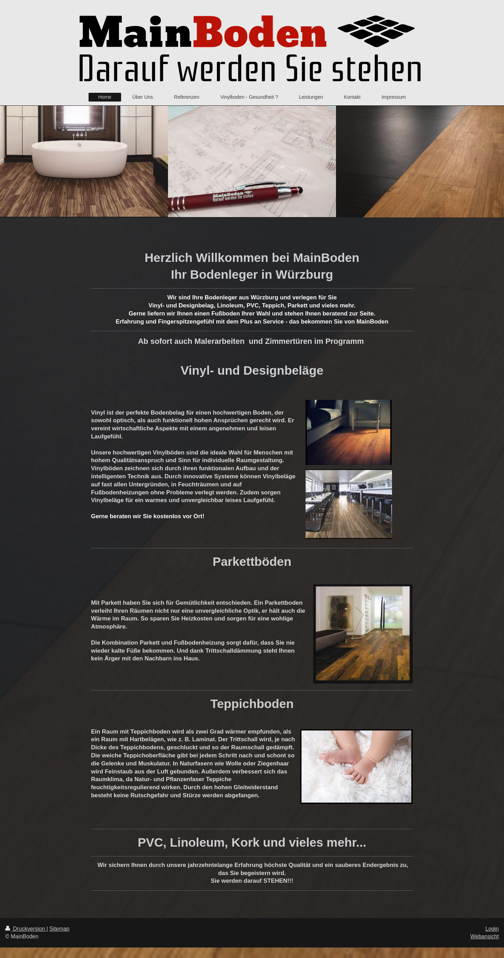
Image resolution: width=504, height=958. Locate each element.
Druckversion (26, 929)
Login (492, 929)
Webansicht (484, 936)
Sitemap (59, 929)
